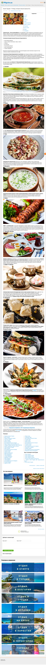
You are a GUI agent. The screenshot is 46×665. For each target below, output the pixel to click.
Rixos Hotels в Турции (29, 462)
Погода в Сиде (28, 439)
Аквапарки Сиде (28, 437)
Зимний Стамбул (28, 448)
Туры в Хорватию (4, 634)
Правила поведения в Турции (9, 438)
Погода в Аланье (28, 443)
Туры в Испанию (4, 613)
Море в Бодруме (7, 458)
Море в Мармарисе (8, 454)
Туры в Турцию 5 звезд (29, 455)
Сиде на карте (27, 440)
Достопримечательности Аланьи (31, 442)
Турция (19, 10)
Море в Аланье (28, 441)
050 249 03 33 (3, 660)
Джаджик (26, 19)
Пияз (25, 18)
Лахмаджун (26, 30)
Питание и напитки (22, 5)
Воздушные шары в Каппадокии (31, 450)
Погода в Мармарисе (8, 456)
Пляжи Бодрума (7, 459)
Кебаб (25, 21)
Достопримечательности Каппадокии (32, 449)
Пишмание (26, 26)
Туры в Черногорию (4, 644)
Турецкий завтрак (27, 22)
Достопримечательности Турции (10, 442)
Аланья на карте (28, 445)
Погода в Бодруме (7, 461)
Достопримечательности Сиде (31, 438)
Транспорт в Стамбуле (29, 447)
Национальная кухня (14, 10)
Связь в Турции (7, 440)
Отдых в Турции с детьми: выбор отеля (11, 443)
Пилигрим (2, 5)
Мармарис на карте (8, 457)
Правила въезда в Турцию (9, 436)
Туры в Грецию (4, 603)
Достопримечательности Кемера (10, 449)
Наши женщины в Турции (9, 447)
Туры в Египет (4, 572)
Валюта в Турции (7, 441)
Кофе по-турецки (27, 24)
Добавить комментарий (40, 465)
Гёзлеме (25, 15)
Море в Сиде (27, 436)
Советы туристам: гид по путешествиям (11, 5)
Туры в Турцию (28, 454)
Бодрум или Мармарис (8, 452)
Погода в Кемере (7, 450)
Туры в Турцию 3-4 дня (29, 456)
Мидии (25, 29)
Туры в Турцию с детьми (29, 457)
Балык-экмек (26, 27)
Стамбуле (34, 390)
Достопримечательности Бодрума (10, 460)
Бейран (25, 16)
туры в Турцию (18, 430)
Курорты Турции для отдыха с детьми (11, 446)
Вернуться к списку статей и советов (38, 468)
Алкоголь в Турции (7, 439)
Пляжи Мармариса (7, 455)
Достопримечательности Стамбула (31, 446)
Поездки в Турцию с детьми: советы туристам (13, 445)
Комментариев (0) (32, 465)
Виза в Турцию (7, 437)
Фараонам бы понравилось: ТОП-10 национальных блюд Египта (22, 427)
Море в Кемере (7, 448)
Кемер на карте (7, 451)
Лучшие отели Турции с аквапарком (32, 458)
